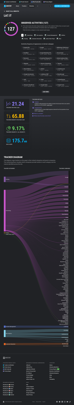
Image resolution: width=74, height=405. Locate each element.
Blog (51, 377)
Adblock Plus (29, 367)
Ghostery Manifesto (54, 367)
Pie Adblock (29, 373)
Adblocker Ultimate (30, 369)
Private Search (23, 2)
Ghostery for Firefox (8, 386)
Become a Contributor (62, 6)
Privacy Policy (38, 401)
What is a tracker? (37, 113)
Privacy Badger (29, 375)
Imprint (43, 401)
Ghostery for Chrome (8, 384)
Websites (31, 6)
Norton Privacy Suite (31, 371)
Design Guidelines (30, 392)
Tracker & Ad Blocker (10, 2)
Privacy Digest (47, 2)
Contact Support (30, 386)
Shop (51, 375)
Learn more (50, 105)
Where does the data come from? (41, 116)
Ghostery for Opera (8, 390)
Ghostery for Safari (8, 388)
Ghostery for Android (8, 394)
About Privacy (29, 394)
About (17, 6)
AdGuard (28, 365)
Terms (33, 401)
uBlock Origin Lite (30, 379)
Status (51, 365)
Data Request (29, 390)
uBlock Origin (29, 377)
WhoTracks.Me (35, 2)
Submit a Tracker (30, 388)
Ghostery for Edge (8, 392)
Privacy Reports (54, 369)
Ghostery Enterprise (54, 373)
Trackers (24, 6)
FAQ (27, 384)
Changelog (52, 379)
